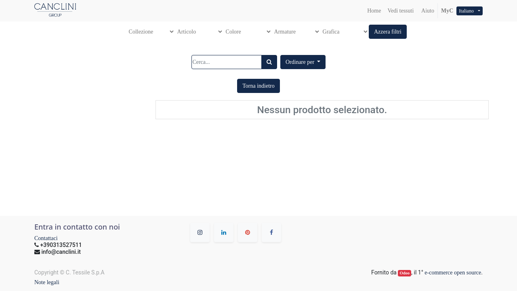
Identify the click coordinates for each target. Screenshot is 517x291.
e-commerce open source (453, 273)
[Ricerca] (269, 62)
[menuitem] (374, 10)
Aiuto (427, 11)
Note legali (46, 282)
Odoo (405, 273)
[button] (388, 32)
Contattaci (46, 238)
